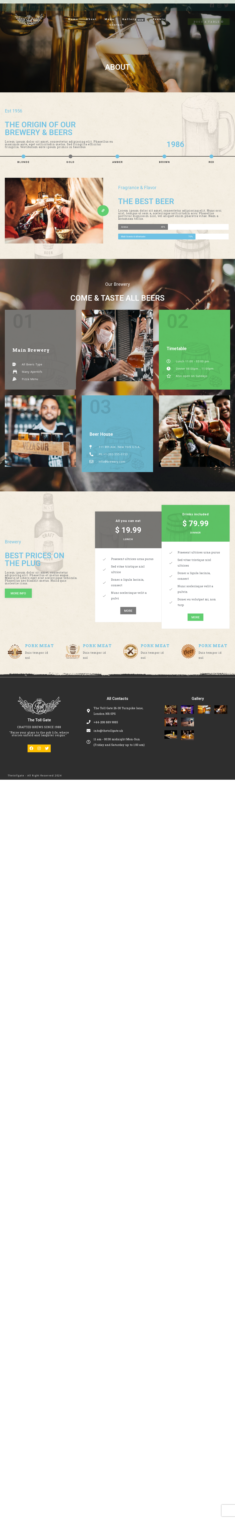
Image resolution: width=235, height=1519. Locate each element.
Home (73, 19)
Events (158, 19)
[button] (103, 210)
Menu (109, 19)
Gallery (129, 19)
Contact (116, 25)
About (91, 19)
